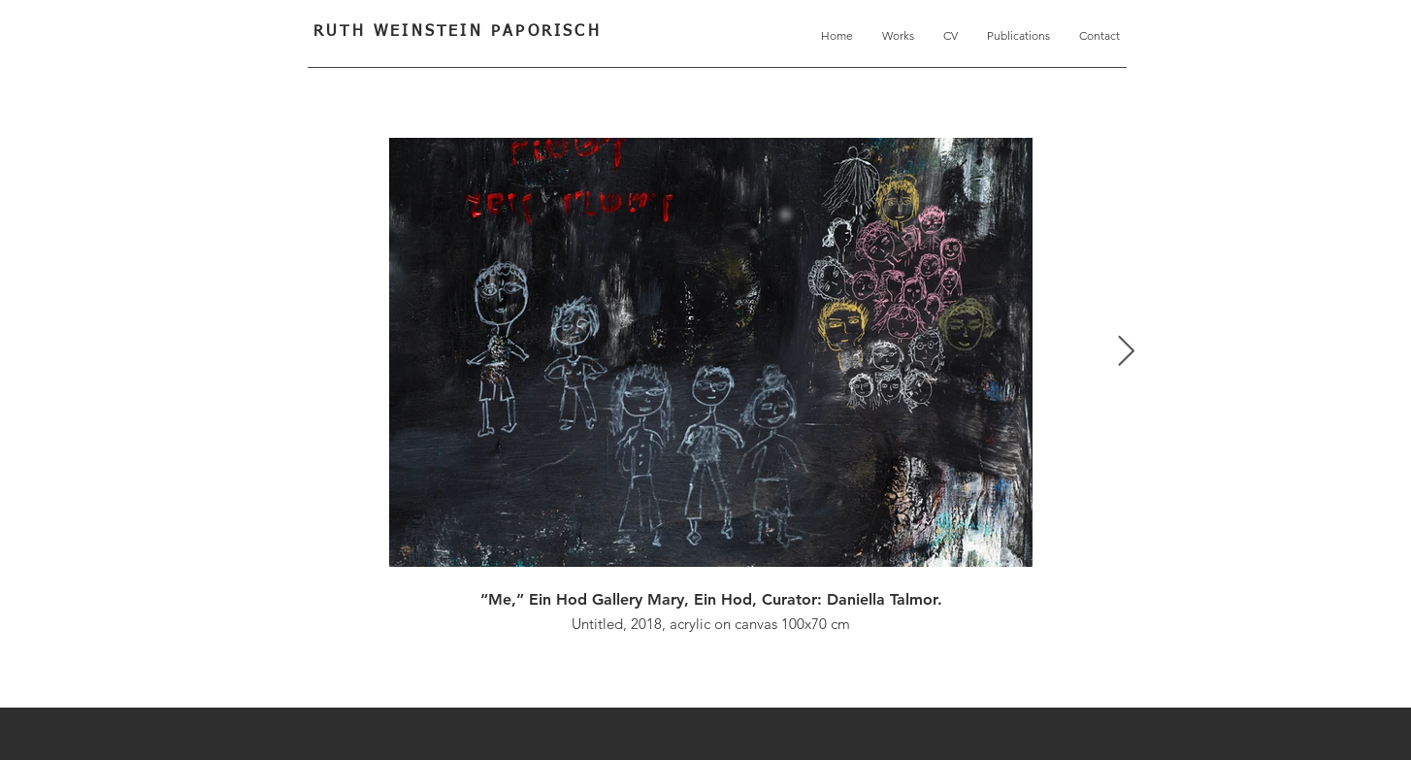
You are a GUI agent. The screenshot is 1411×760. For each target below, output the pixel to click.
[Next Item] (1125, 352)
